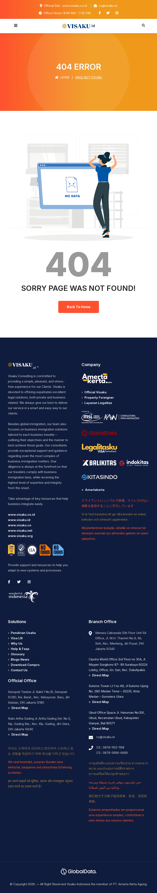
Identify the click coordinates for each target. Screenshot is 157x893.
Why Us (16, 643)
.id (78, 26)
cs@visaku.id (105, 737)
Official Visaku (95, 392)
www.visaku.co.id (21, 514)
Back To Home (78, 307)
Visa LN (16, 638)
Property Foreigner (99, 397)
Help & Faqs (20, 649)
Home (62, 77)
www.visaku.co (19, 525)
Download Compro (25, 665)
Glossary (18, 654)
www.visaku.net (20, 530)
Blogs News (20, 659)
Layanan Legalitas (98, 403)
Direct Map (19, 708)
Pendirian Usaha (23, 633)
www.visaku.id (19, 520)
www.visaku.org (20, 536)
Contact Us (19, 670)
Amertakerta (94, 490)
